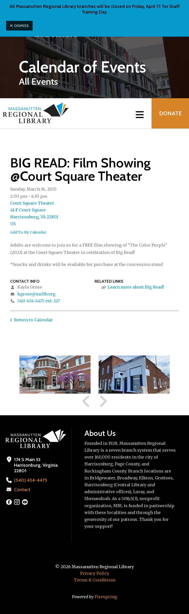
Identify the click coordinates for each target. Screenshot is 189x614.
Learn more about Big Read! (136, 287)
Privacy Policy (94, 573)
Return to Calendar (33, 319)
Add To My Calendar (28, 232)
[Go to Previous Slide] (86, 401)
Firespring (106, 596)
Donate (170, 113)
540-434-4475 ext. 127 (38, 300)
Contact (22, 489)
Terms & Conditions (95, 579)
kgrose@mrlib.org (36, 293)
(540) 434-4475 (30, 480)
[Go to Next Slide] (103, 401)
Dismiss (19, 25)
